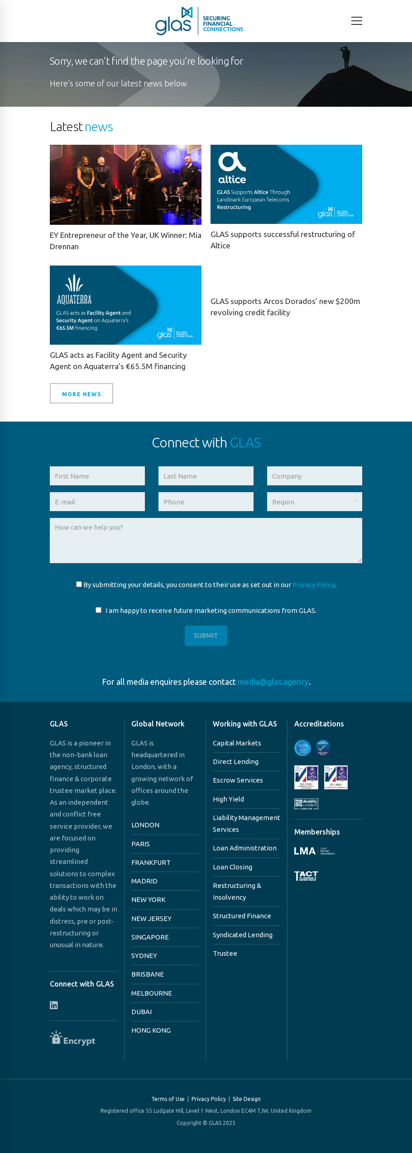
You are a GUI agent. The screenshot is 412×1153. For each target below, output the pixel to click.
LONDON (145, 825)
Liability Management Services (246, 823)
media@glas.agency (273, 681)
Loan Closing (232, 867)
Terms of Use (168, 1099)
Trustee (225, 953)
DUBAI (141, 1011)
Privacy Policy (313, 584)
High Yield (228, 799)
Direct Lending (236, 761)
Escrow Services (238, 780)
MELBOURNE (151, 993)
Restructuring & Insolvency (237, 891)
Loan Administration (245, 848)
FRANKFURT (151, 862)
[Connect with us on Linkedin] (54, 1005)
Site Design (247, 1099)
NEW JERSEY (151, 918)
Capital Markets (237, 743)
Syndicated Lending (243, 935)
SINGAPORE (150, 937)
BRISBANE (147, 974)
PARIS (140, 844)
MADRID (144, 881)
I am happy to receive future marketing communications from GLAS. (206, 610)
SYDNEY (144, 955)
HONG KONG (151, 1030)
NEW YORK (148, 899)
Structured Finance (242, 916)
